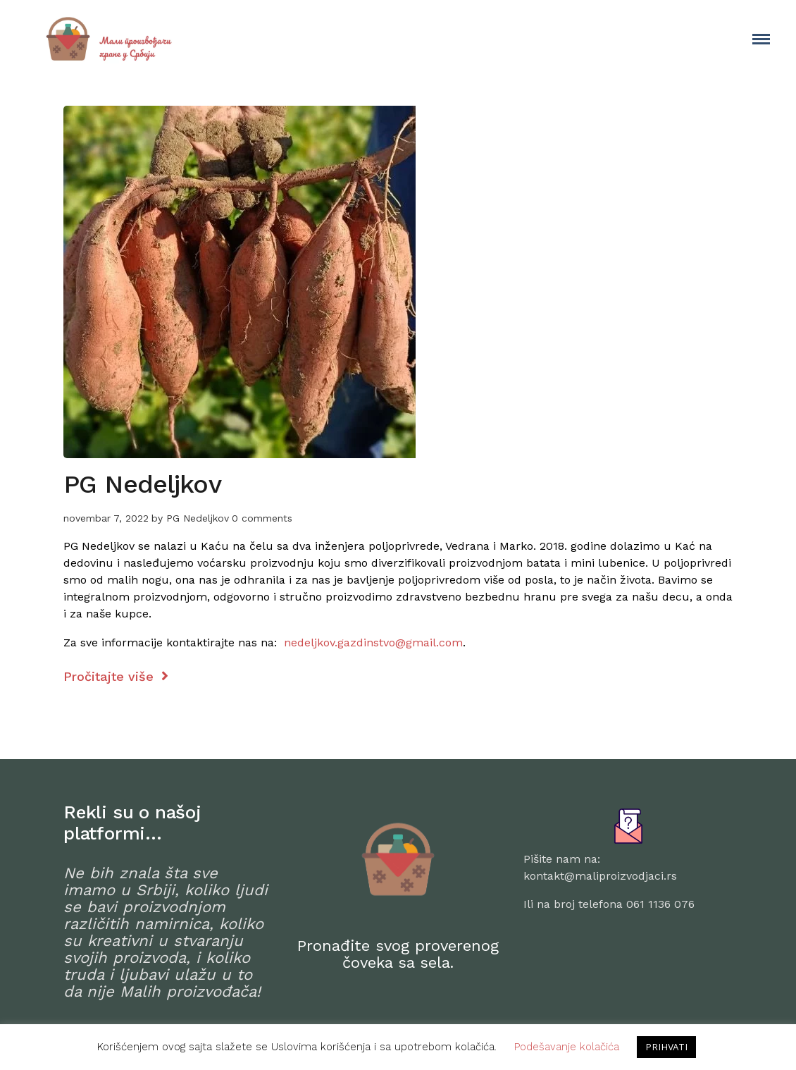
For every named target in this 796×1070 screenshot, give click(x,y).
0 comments (262, 518)
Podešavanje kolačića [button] (566, 1046)
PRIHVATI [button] (666, 1047)
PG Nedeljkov (142, 484)
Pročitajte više (115, 676)
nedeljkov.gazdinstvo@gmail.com (373, 642)
